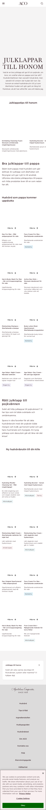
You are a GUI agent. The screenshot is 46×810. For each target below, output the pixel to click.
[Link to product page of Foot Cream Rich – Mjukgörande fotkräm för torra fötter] (34, 611)
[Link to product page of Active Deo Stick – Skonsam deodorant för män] (34, 264)
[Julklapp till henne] (23, 670)
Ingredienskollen (23, 717)
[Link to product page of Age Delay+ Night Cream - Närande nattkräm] (12, 358)
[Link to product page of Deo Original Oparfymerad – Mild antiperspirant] (12, 566)
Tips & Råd (23, 710)
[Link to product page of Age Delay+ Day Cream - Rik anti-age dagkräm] (34, 358)
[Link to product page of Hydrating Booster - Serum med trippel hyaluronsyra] (34, 468)
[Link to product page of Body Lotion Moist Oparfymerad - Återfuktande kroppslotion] (34, 311)
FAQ (23, 753)
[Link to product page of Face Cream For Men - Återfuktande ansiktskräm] (34, 219)
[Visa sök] (42, 3)
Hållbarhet (23, 767)
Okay (23, 805)
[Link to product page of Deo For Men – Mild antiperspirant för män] (12, 219)
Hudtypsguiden (23, 725)
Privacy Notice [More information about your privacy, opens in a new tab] (25, 794)
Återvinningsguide (23, 760)
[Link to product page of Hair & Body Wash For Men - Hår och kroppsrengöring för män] (12, 264)
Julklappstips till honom (23, 102)
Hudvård (23, 703)
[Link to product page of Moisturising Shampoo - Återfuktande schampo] (12, 311)
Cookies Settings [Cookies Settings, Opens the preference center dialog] (23, 798)
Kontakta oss (23, 746)
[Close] (43, 773)
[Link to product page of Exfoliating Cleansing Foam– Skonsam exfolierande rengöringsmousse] (15, 123)
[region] (23, 790)
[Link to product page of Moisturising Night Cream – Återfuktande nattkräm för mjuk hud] (12, 518)
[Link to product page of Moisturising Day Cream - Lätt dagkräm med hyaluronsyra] (34, 518)
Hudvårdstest (23, 732)
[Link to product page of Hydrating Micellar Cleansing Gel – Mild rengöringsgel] (12, 468)
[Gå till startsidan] (23, 3)
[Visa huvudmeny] (3, 3)
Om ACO (23, 739)
